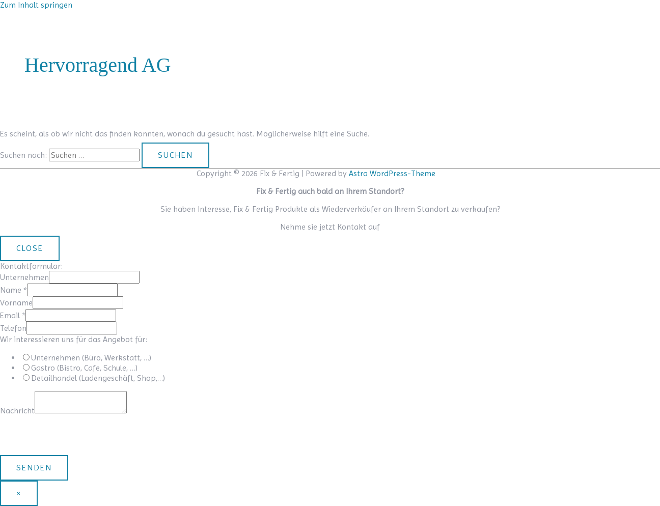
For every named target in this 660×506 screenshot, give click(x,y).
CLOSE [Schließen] (29, 248)
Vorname (16, 302)
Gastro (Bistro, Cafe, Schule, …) (84, 368)
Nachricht (17, 410)
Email (12, 315)
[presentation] (77, 435)
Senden (34, 467)
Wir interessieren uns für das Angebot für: (73, 339)
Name (13, 290)
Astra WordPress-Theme (392, 173)
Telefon (13, 328)
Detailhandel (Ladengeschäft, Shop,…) (98, 378)
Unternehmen (24, 277)
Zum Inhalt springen (36, 5)
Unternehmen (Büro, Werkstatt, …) (91, 357)
